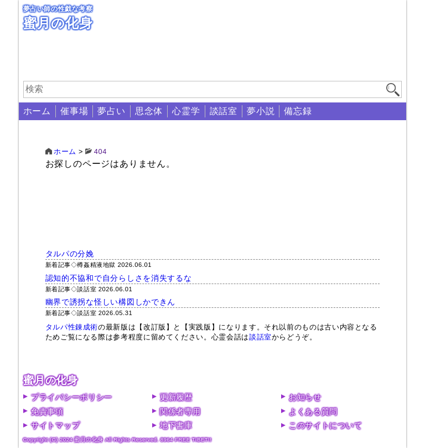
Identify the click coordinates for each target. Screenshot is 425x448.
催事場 (74, 111)
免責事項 (47, 411)
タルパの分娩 (69, 253)
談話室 (223, 111)
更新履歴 (176, 397)
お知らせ (305, 397)
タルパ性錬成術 (71, 327)
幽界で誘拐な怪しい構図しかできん (110, 301)
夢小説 (260, 111)
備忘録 (298, 111)
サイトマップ (55, 425)
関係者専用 (180, 411)
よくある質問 (313, 411)
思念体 (149, 111)
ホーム (37, 111)
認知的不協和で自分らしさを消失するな (118, 278)
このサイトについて (325, 425)
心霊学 (186, 111)
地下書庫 (176, 425)
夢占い (111, 111)
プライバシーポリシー (71, 397)
